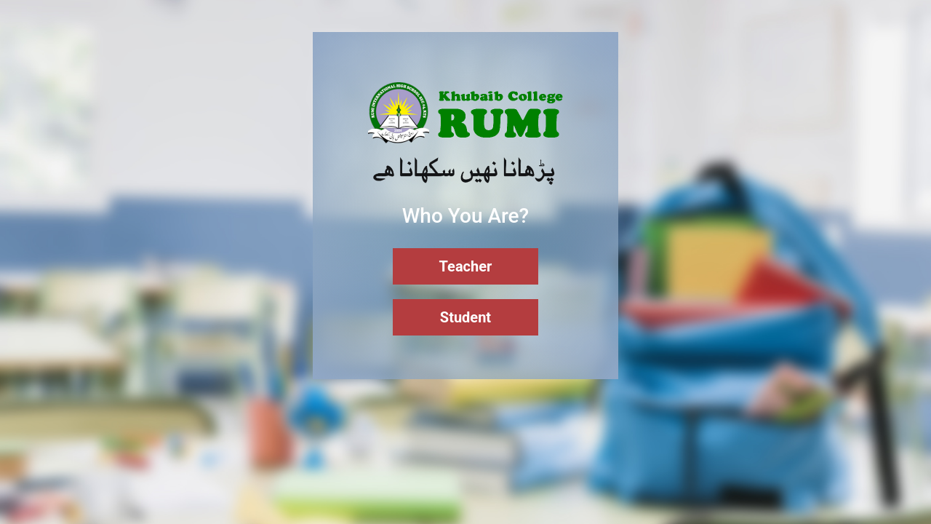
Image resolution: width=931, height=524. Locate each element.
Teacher (465, 266)
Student (465, 317)
